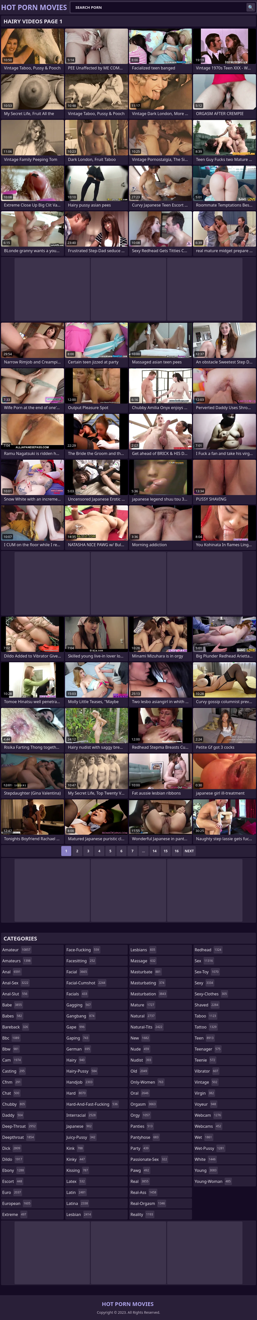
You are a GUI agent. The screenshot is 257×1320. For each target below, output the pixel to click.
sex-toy (207, 972)
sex (204, 961)
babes (12, 1016)
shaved (207, 1005)
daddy (13, 1115)
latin (77, 1192)
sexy (205, 983)
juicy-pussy (82, 1137)
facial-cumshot (87, 983)
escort (12, 1181)
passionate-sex (149, 1159)
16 (177, 850)
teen (205, 1038)
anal (12, 972)
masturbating (148, 983)
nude (140, 1049)
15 (166, 850)
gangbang (81, 1016)
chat (11, 1093)
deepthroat (18, 1137)
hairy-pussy (82, 1071)
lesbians (143, 950)
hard (77, 1093)
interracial (82, 1115)
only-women (148, 1082)
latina (78, 1203)
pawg (140, 1170)
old (139, 1071)
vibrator (207, 1071)
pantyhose (145, 1137)
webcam (208, 1115)
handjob (80, 1082)
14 (155, 850)
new (140, 1038)
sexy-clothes (211, 994)
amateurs (17, 961)
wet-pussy (210, 1148)
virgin (205, 1093)
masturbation (149, 994)
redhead (209, 950)
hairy (76, 1060)
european (17, 1203)
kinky (76, 1159)
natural (143, 1016)
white (206, 1159)
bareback (15, 1027)
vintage (207, 1082)
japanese (80, 1126)
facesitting (81, 961)
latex (76, 1181)
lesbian (79, 1214)
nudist (141, 1060)
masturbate (146, 972)
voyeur (206, 1104)
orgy (141, 1115)
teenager (208, 1049)
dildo (12, 1159)
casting (14, 1071)
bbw (11, 1049)
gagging (79, 1005)
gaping (78, 1038)
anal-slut (15, 994)
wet (204, 1137)
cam (12, 1060)
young (206, 1170)
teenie (206, 1060)
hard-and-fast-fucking (93, 1104)
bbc (11, 1038)
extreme (14, 1214)
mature (143, 1005)
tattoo (206, 1027)
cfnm (12, 1082)
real (140, 1181)
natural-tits (147, 1027)
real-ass (144, 1192)
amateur (17, 950)
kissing (78, 1170)
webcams (208, 1126)
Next (189, 850)
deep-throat (19, 1126)
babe (12, 1005)
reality (142, 1214)
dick (12, 1148)
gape (76, 1027)
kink (75, 1148)
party (140, 1148)
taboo (206, 1016)
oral (140, 1093)
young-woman (213, 1181)
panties (142, 1126)
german (79, 1049)
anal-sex (16, 983)
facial (77, 972)
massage (144, 961)
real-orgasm (148, 1203)
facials (78, 994)
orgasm (144, 1104)
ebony (13, 1170)
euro (12, 1192)
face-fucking (83, 950)
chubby (14, 1104)
